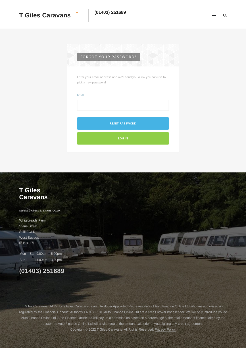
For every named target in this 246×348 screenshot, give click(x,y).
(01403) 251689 (110, 12)
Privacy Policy (165, 329)
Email (80, 95)
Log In (123, 138)
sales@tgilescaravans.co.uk (39, 210)
